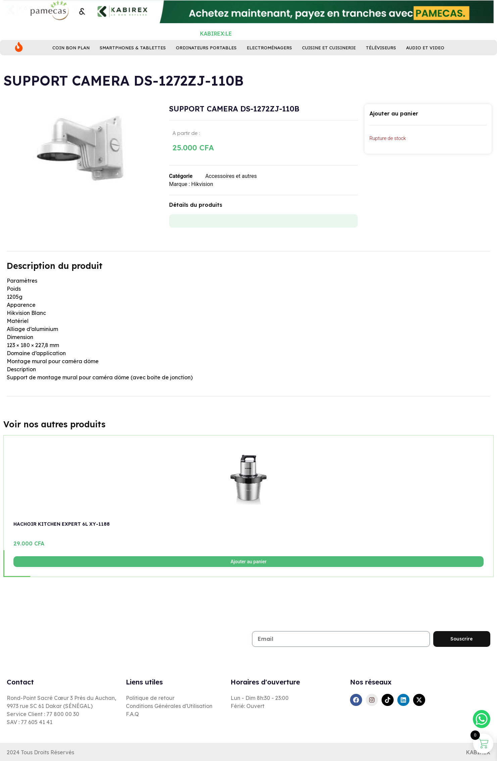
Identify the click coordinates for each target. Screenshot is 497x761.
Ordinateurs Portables (206, 58)
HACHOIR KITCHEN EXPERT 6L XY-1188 (61, 524)
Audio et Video (425, 58)
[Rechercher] (317, 30)
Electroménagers (269, 58)
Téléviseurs (381, 58)
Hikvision (202, 184)
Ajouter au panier (248, 561)
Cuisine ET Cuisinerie (329, 58)
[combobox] (198, 29)
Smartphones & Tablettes (133, 58)
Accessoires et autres (231, 176)
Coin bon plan (71, 58)
